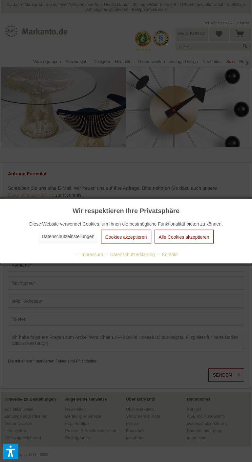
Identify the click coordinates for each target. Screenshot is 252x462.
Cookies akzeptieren (126, 236)
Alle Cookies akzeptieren (184, 236)
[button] (10, 451)
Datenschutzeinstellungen (68, 236)
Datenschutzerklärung (129, 254)
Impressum (88, 254)
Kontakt (167, 254)
